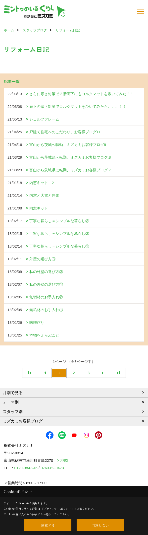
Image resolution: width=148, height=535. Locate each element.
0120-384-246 (26, 468)
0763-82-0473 (52, 468)
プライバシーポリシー (57, 509)
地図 (64, 460)
